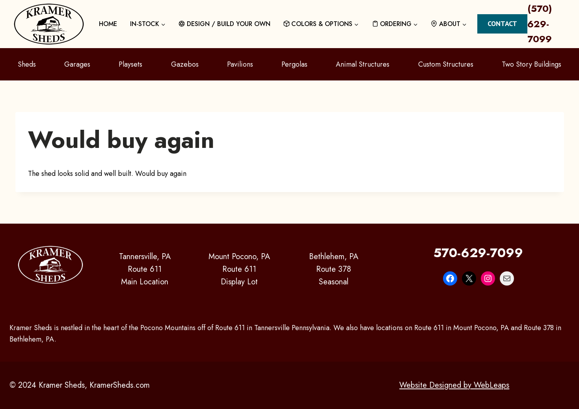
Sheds (27, 64)
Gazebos (185, 64)
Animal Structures (362, 64)
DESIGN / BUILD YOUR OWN (224, 23)
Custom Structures (445, 64)
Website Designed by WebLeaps (454, 385)
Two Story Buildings (531, 64)
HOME (108, 23)
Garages (77, 64)
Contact (502, 23)
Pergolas (294, 64)
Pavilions (240, 64)
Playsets (130, 64)
